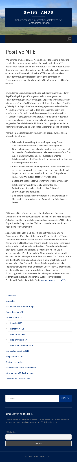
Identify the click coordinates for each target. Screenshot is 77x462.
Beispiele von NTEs (14, 356)
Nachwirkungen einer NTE (17, 351)
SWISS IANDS (38, 12)
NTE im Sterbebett (18, 339)
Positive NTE (16, 323)
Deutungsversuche (14, 362)
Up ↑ (50, 457)
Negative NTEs (17, 328)
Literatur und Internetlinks (17, 378)
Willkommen (11, 295)
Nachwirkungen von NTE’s (53, 280)
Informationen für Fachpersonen (20, 373)
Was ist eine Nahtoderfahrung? (19, 306)
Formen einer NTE (13, 317)
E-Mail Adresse (11, 432)
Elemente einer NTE (14, 312)
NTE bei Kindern (17, 334)
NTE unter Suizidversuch (21, 345)
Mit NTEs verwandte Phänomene (20, 367)
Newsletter (10, 301)
